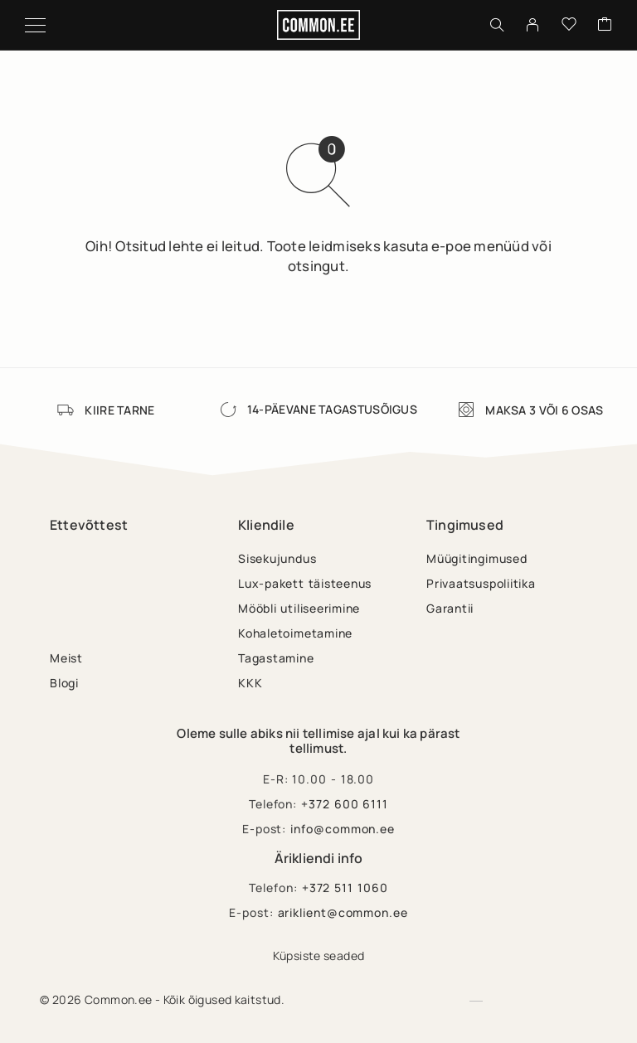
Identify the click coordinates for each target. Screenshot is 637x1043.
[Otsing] (496, 24)
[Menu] (35, 25)
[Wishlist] (569, 25)
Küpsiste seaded (319, 955)
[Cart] (604, 25)
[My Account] (532, 24)
